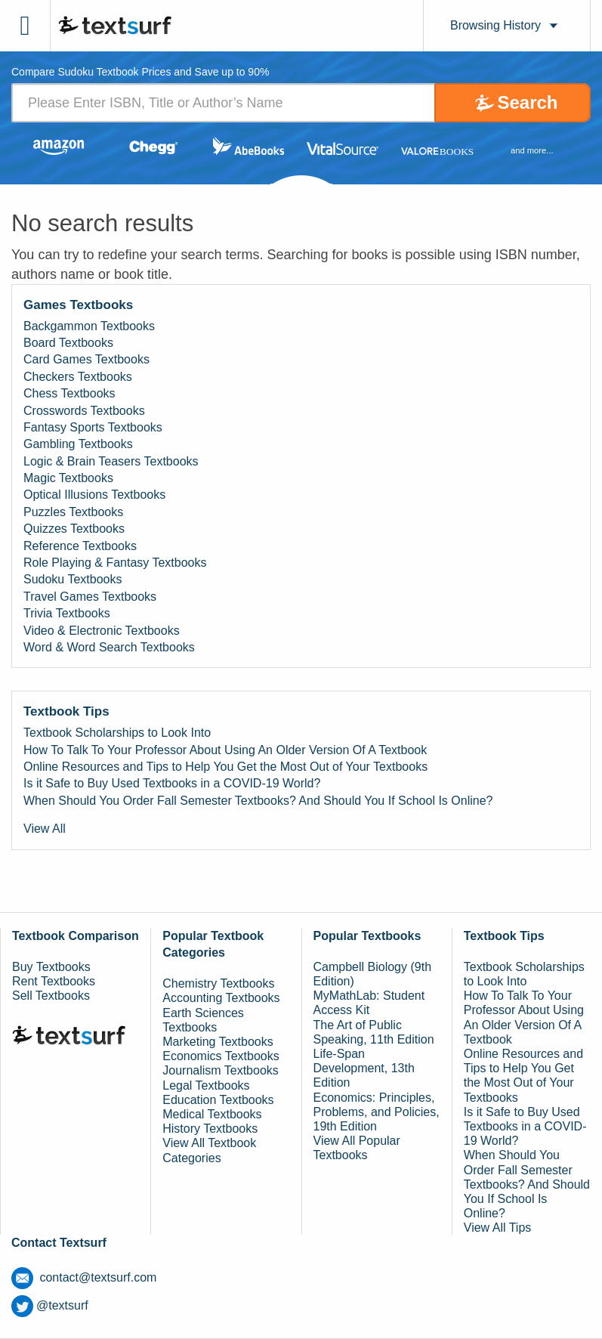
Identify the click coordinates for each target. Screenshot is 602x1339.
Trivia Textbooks (66, 613)
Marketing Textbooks (217, 1041)
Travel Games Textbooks (89, 596)
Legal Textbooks (205, 1085)
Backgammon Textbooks (89, 326)
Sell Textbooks (51, 995)
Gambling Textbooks (78, 444)
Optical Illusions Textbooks (94, 494)
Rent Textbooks (53, 981)
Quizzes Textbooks (74, 528)
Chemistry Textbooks (218, 983)
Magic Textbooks (68, 478)
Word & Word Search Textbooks (109, 647)
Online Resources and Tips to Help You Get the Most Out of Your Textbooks (225, 766)
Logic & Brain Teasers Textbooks (111, 461)
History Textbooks (210, 1128)
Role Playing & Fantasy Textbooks (115, 562)
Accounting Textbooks (220, 997)
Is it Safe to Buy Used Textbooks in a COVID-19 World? (171, 783)
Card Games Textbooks (86, 359)
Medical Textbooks (211, 1114)
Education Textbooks (217, 1099)
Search (527, 102)
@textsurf (49, 1305)
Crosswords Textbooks (84, 410)
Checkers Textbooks (77, 376)
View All (44, 828)
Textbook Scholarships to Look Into (117, 732)
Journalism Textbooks (220, 1070)
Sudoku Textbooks (72, 579)
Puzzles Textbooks (73, 512)
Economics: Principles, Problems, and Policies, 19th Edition (376, 1112)
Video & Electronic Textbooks (101, 630)
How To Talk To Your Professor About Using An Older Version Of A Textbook (225, 750)
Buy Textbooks (51, 966)
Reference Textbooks (80, 546)
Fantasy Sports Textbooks (92, 427)
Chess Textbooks (69, 393)
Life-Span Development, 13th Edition (364, 1068)
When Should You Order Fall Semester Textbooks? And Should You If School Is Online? (257, 800)
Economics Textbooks (220, 1056)
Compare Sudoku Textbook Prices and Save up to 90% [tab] (140, 72)
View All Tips (498, 1227)
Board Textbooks (68, 342)
